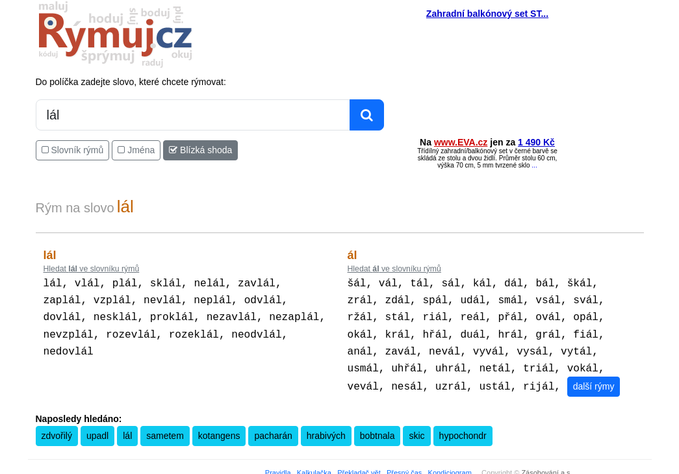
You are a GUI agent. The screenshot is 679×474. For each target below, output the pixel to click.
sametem (165, 428)
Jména (136, 150)
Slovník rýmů (73, 150)
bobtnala (377, 428)
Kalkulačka (314, 465)
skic (416, 428)
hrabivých (326, 428)
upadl (97, 428)
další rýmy (593, 378)
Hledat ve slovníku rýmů (92, 268)
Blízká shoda (200, 150)
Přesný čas (404, 465)
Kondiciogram (450, 465)
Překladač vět (359, 465)
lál (127, 428)
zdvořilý (57, 428)
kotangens (219, 428)
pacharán (273, 428)
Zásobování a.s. (546, 465)
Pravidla (278, 465)
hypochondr (463, 428)
